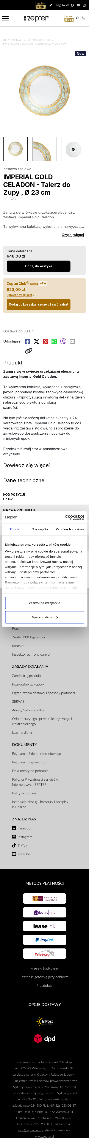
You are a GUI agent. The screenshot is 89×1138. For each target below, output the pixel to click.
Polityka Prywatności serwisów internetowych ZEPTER (35, 782)
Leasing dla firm (23, 732)
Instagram (25, 837)
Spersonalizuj (44, 617)
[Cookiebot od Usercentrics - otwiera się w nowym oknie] (65, 517)
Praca (16, 628)
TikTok (22, 845)
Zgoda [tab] (15, 529)
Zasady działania (30, 667)
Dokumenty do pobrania (30, 771)
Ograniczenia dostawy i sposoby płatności (43, 693)
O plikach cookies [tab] (70, 529)
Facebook (25, 828)
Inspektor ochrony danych (31, 654)
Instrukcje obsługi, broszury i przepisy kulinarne (40, 804)
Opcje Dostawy (44, 1005)
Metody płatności (44, 883)
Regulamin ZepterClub (28, 762)
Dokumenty (24, 745)
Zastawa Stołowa (39, 40)
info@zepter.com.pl (30, 1130)
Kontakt (17, 646)
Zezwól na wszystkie (44, 603)
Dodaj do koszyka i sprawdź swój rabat (38, 304)
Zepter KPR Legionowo (29, 637)
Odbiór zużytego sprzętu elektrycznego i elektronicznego (42, 721)
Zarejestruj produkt (26, 676)
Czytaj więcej (73, 235)
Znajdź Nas (24, 819)
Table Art (17, 40)
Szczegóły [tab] (40, 529)
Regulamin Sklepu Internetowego (36, 753)
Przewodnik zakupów (28, 684)
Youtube (24, 854)
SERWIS (18, 701)
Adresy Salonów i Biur (28, 710)
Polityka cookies (24, 793)
